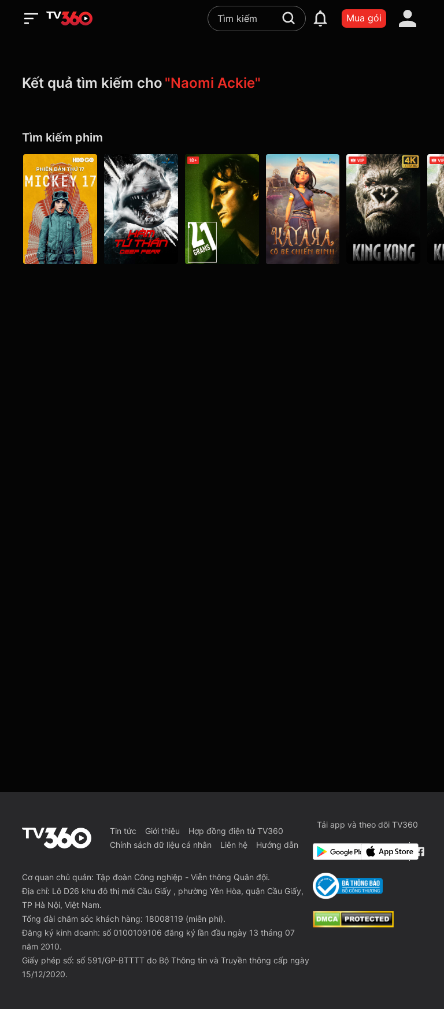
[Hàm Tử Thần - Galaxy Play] (141, 209)
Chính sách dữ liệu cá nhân (161, 845)
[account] (407, 18)
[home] (69, 18)
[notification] (320, 18)
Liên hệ (233, 845)
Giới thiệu (162, 831)
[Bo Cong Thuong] (348, 886)
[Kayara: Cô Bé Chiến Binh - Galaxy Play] (303, 209)
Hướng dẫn (277, 845)
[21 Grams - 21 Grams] (222, 209)
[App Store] (383, 851)
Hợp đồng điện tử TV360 (235, 831)
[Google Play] (335, 851)
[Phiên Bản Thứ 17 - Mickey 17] (60, 209)
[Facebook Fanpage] (418, 852)
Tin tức (123, 831)
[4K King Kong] (384, 209)
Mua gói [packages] (364, 18)
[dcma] (353, 924)
